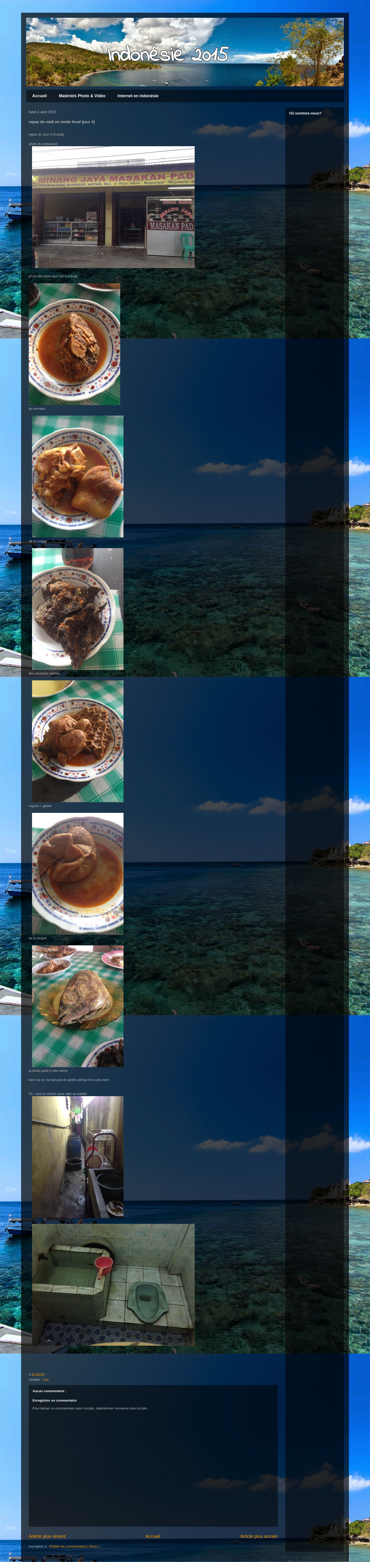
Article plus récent (47, 1536)
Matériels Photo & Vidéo (82, 96)
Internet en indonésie (138, 96)
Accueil (39, 96)
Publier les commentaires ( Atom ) (74, 1546)
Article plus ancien (259, 1536)
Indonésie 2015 (167, 56)
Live (46, 1380)
